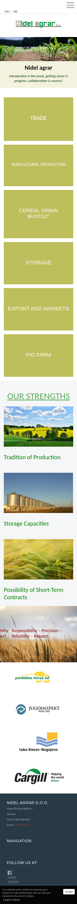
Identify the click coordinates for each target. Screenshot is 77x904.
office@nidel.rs (22, 825)
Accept (69, 891)
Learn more (11, 900)
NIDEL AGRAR (11, 876)
